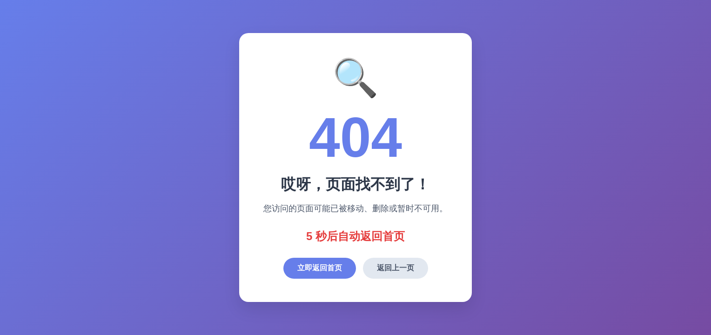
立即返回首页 (319, 268)
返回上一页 (395, 268)
